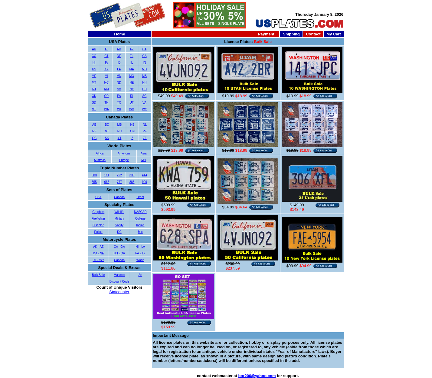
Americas (124, 153)
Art (140, 275)
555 (94, 182)
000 (94, 175)
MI (106, 76)
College (140, 218)
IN (144, 62)
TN (106, 102)
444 (144, 175)
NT (107, 131)
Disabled (98, 225)
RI (131, 96)
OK (94, 96)
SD (94, 102)
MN (119, 76)
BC (107, 124)
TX (119, 102)
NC (106, 82)
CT (106, 56)
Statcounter (119, 292)
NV (119, 89)
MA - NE (98, 253)
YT (120, 138)
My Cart (333, 34)
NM (106, 89)
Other (140, 197)
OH (144, 89)
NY (131, 89)
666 (107, 182)
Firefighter (98, 218)
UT (131, 102)
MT (94, 82)
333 (132, 175)
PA (119, 96)
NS (94, 131)
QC (94, 138)
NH (144, 82)
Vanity (119, 225)
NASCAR (140, 212)
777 (119, 182)
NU (119, 131)
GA (144, 56)
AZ (132, 49)
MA (131, 69)
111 (107, 175)
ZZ (144, 138)
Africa (100, 153)
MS (144, 76)
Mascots (119, 275)
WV (131, 109)
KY (106, 69)
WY (144, 109)
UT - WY (98, 260)
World (140, 260)
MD (144, 69)
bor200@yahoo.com (257, 375)
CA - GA (119, 246)
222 (119, 175)
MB (119, 124)
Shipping (291, 34)
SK (107, 138)
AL (106, 49)
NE (131, 82)
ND (119, 82)
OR (106, 96)
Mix (143, 160)
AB (94, 124)
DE (119, 56)
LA (119, 69)
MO (131, 76)
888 (132, 182)
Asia (143, 153)
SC (144, 96)
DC (119, 232)
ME (94, 76)
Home (119, 34)
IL (131, 62)
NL (145, 124)
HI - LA (140, 246)
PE (145, 131)
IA (106, 62)
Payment (266, 34)
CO (94, 56)
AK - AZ (98, 246)
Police (98, 232)
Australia (100, 160)
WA (106, 109)
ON (132, 131)
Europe (124, 160)
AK (94, 49)
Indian (140, 225)
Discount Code (119, 281)
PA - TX (140, 253)
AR (119, 49)
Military (119, 218)
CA (144, 49)
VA (144, 102)
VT (94, 109)
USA (98, 197)
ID (118, 62)
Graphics (98, 212)
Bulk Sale (98, 275)
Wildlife (119, 212)
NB (132, 124)
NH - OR (119, 253)
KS (94, 69)
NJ (94, 89)
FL (131, 56)
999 (144, 182)
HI (94, 62)
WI (119, 109)
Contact (313, 34)
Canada (119, 197)
